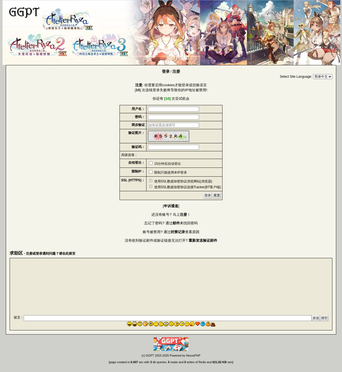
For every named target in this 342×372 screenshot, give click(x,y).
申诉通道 (171, 206)
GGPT (150, 355)
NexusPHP (193, 355)
